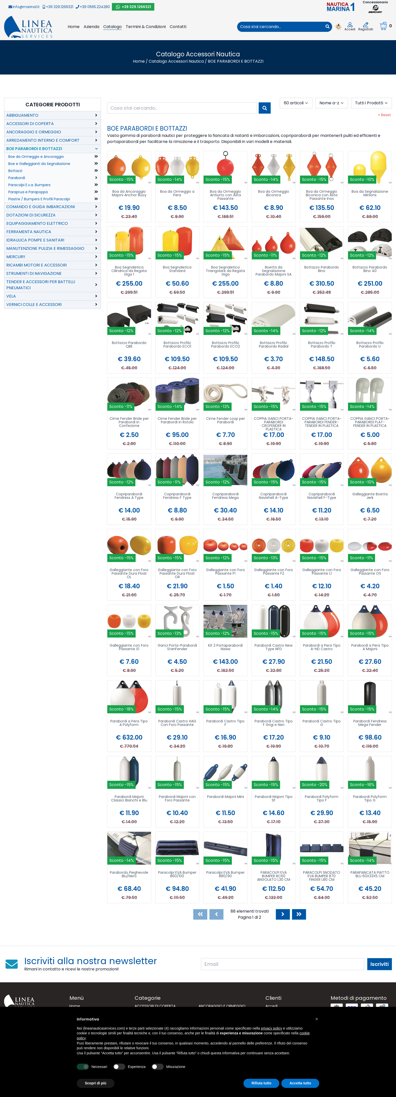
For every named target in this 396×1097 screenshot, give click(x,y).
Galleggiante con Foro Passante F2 (273, 572)
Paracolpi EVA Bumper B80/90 (225, 875)
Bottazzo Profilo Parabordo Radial (273, 345)
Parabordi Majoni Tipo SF (273, 799)
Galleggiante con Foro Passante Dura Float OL (129, 573)
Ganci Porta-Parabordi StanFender (177, 647)
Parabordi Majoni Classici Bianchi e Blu (129, 799)
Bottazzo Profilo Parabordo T (321, 345)
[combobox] (280, 27)
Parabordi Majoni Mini (225, 797)
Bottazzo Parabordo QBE (129, 345)
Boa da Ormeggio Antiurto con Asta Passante (225, 195)
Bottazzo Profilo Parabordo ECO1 (177, 345)
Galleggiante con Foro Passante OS (370, 572)
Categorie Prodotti (53, 104)
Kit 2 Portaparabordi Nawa (225, 647)
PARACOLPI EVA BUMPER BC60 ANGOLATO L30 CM (273, 876)
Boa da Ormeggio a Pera (177, 194)
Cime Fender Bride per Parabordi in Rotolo (177, 421)
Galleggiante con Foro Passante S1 (129, 647)
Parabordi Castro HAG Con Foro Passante (177, 723)
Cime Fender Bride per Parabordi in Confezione (129, 422)
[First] (200, 914)
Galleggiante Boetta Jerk (370, 496)
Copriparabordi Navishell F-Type (321, 496)
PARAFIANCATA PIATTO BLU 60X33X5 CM (370, 875)
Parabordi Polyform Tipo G (370, 799)
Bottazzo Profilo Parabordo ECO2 (225, 345)
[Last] (299, 914)
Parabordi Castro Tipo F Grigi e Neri (274, 723)
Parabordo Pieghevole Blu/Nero (129, 875)
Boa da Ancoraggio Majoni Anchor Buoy (129, 194)
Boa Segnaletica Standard (177, 269)
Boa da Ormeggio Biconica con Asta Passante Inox (321, 195)
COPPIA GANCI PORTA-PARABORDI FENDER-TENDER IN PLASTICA (321, 422)
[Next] (283, 914)
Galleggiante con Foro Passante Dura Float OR (177, 573)
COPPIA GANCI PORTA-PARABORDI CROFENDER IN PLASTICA (273, 424)
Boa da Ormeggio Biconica (273, 194)
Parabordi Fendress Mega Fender (370, 723)
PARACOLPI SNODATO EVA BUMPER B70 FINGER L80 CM (321, 876)
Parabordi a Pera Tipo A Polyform (129, 723)
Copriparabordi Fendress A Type (129, 496)
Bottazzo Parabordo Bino (321, 269)
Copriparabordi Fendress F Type (177, 496)
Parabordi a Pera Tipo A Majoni (370, 647)
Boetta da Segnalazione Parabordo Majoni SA (273, 271)
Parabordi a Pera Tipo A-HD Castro (321, 647)
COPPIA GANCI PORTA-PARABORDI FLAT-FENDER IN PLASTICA (370, 422)
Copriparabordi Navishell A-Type (273, 496)
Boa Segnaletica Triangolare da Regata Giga (225, 271)
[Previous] (216, 914)
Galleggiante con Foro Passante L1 (321, 572)
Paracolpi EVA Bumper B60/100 (177, 875)
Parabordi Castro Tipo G (322, 723)
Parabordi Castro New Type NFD (273, 647)
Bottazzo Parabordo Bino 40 (370, 269)
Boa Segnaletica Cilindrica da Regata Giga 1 (129, 271)
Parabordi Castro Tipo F (225, 723)
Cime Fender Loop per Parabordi (225, 421)
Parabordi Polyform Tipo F (321, 799)
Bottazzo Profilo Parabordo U (370, 345)
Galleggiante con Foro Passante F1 (225, 572)
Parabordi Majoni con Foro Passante (177, 799)
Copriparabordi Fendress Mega (225, 496)
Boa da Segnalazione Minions (370, 194)
